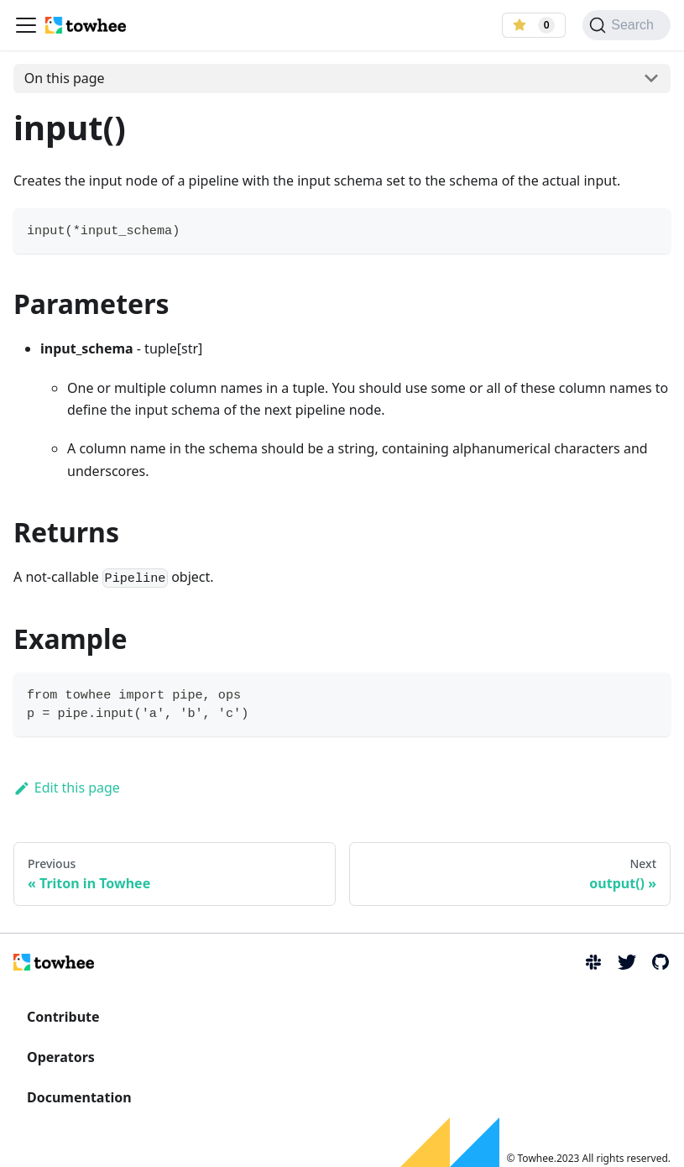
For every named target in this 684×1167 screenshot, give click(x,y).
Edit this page (66, 787)
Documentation (79, 1097)
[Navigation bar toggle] (26, 25)
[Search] (626, 25)
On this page (64, 78)
